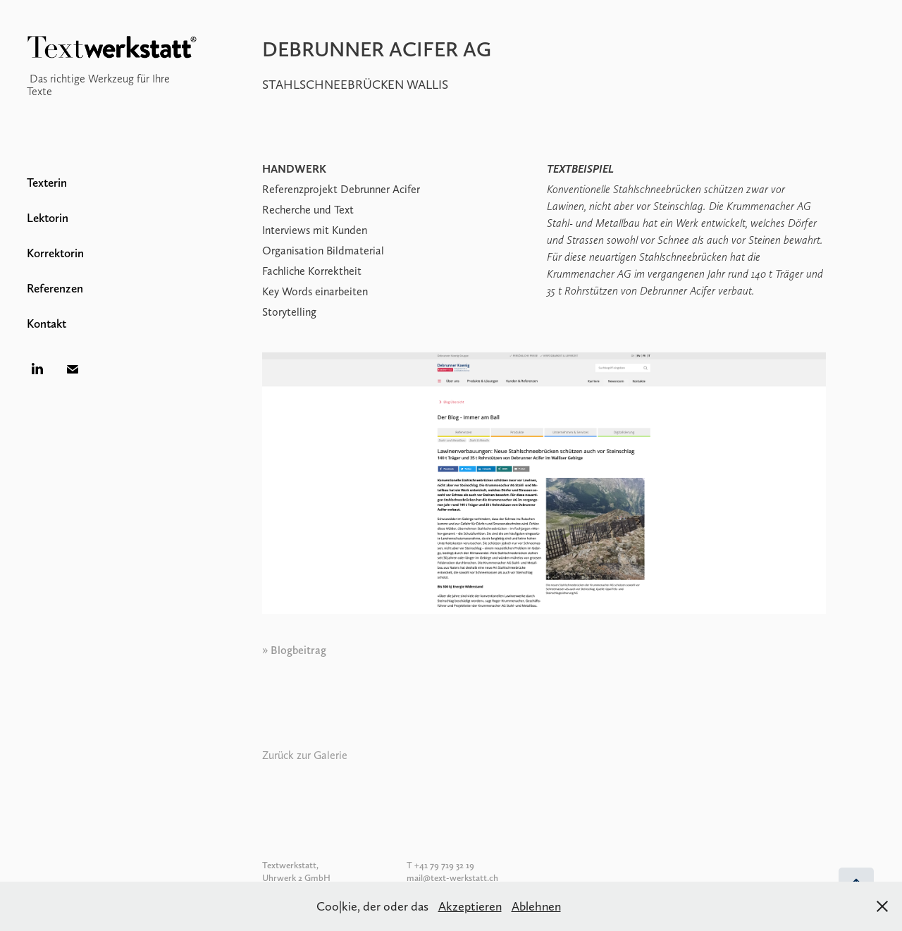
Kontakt (46, 323)
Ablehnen (536, 906)
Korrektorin (55, 253)
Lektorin (47, 218)
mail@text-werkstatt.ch (452, 878)
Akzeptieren (470, 906)
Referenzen (55, 288)
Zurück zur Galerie (304, 755)
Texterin (47, 182)
